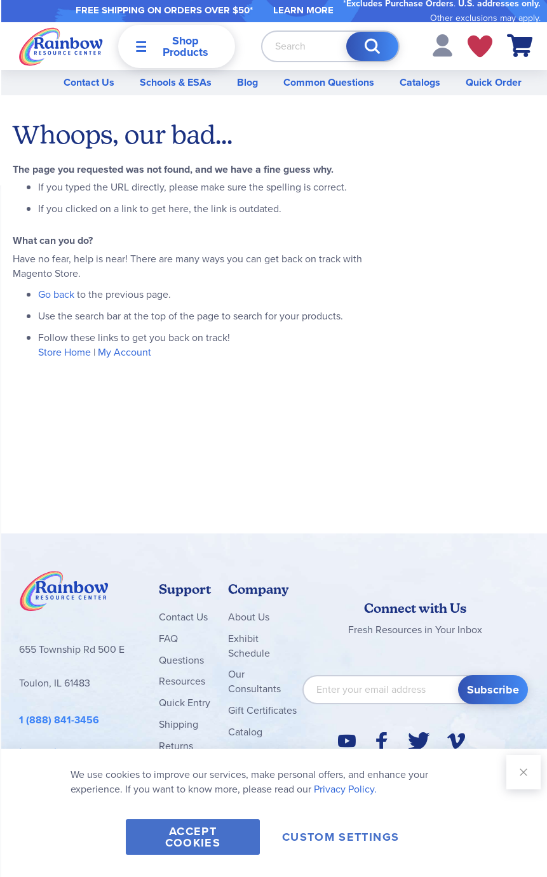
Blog (247, 82)
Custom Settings (340, 837)
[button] (442, 44)
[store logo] (61, 46)
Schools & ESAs (176, 82)
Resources (182, 681)
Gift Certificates (262, 710)
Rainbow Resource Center (64, 594)
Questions (181, 660)
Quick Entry (184, 702)
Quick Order (494, 82)
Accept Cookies (192, 837)
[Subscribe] (493, 689)
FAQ (168, 638)
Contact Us (89, 82)
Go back (56, 294)
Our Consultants (254, 681)
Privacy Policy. (345, 789)
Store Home (64, 352)
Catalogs (420, 82)
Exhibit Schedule (249, 645)
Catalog (245, 732)
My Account (124, 352)
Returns (176, 746)
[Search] (372, 46)
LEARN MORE (303, 10)
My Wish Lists (480, 46)
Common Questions (328, 82)
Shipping (178, 724)
